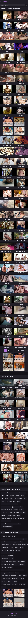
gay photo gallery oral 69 (7, 550)
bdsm (11, 498)
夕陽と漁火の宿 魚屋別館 (7, 556)
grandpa (12, 495)
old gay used (21, 564)
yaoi (2, 498)
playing (16, 509)
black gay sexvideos (6, 504)
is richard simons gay (6, 526)
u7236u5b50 (22, 584)
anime (10, 512)
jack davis (17, 550)
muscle (22, 495)
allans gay (13, 541)
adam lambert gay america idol (9, 575)
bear (14, 501)
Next (22, 350)
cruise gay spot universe (18, 578)
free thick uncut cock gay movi (8, 561)
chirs (20, 575)
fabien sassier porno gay (7, 547)
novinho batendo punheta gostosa (9, 539)
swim (16, 547)
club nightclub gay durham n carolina (10, 523)
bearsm (21, 547)
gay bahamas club (5, 521)
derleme (21, 507)
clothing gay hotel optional (13, 515)
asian (25, 498)
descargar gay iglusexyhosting (8, 564)
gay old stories (18, 498)
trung (15, 581)
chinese (3, 492)
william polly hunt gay (6, 509)
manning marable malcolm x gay (9, 584)
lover (16, 573)
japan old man (11, 536)
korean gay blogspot (6, 518)
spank (6, 498)
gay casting (21, 518)
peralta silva (4, 512)
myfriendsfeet (4, 553)
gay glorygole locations (19, 512)
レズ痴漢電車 (23, 539)
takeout (24, 575)
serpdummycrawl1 (6, 507)
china (2, 495)
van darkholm (21, 561)
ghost (18, 501)
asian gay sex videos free (7, 573)
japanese (14, 507)
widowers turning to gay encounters (10, 570)
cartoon (21, 509)
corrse (14, 518)
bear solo (15, 504)
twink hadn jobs (5, 541)
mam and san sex (5, 578)
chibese (3, 515)
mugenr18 (4, 536)
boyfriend (20, 541)
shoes (11, 553)
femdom (3, 587)
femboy (24, 492)
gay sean (9, 501)
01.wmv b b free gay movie (13, 492)
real (22, 570)
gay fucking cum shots (6, 567)
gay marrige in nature (6, 581)
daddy (17, 495)
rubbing (3, 501)
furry (7, 495)
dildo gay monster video (7, 558)
